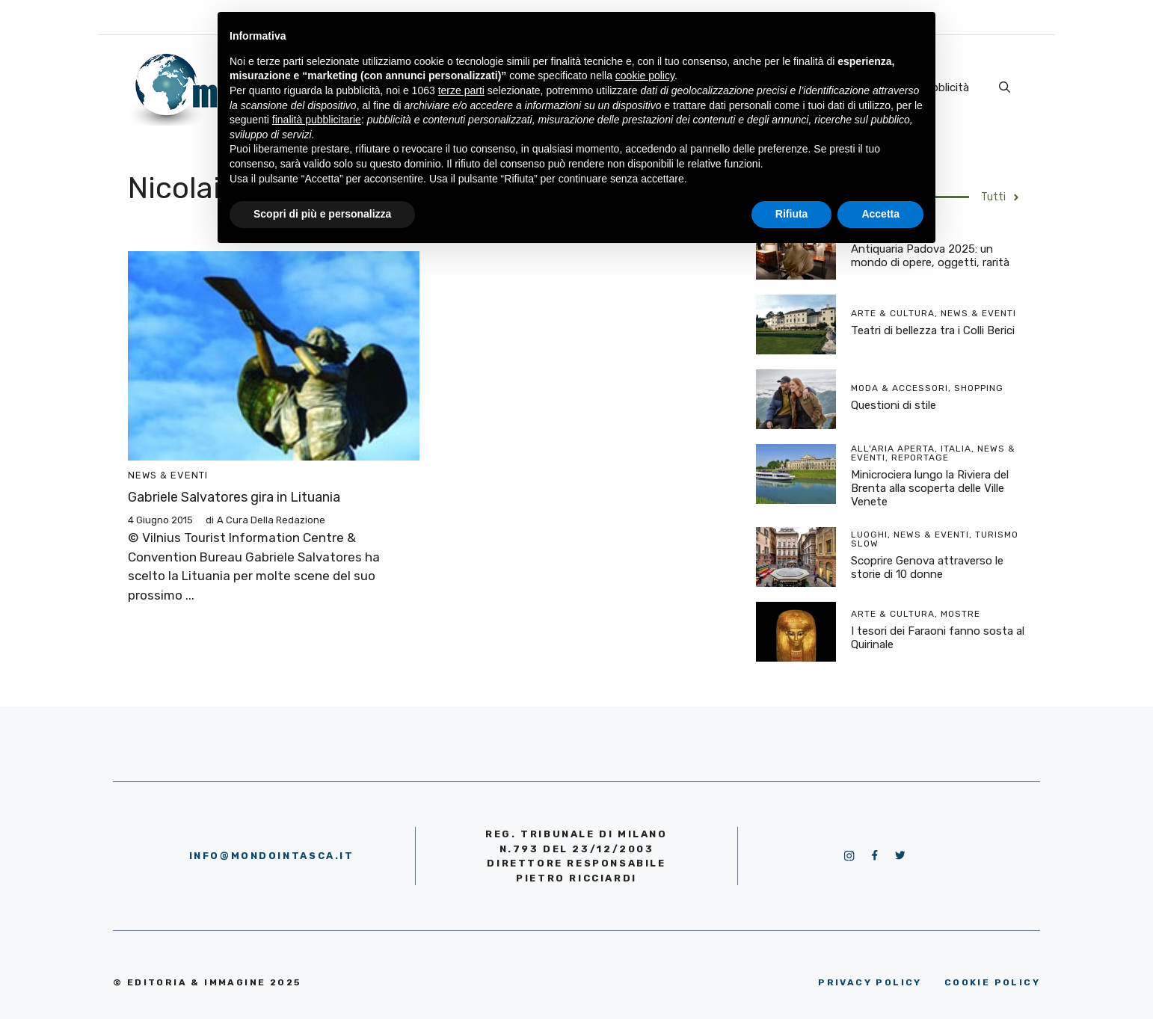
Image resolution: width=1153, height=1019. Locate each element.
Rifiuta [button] (791, 214)
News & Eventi (168, 475)
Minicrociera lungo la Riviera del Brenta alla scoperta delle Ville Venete (930, 488)
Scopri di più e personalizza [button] (322, 214)
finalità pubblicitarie (316, 120)
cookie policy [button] (644, 75)
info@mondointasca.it (271, 855)
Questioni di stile (893, 405)
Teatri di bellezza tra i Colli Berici (933, 330)
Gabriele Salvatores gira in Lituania (234, 497)
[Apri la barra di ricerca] (1004, 87)
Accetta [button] (880, 214)
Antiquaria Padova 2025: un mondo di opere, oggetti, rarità (930, 255)
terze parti (461, 90)
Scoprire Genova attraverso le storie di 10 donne (927, 567)
